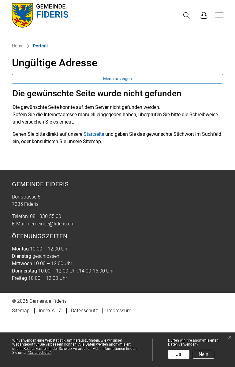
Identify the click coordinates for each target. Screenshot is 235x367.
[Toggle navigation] (218, 15)
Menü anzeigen (117, 126)
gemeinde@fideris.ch (50, 271)
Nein (203, 354)
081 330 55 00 (45, 264)
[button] (187, 15)
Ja (178, 354)
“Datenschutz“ (39, 352)
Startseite (94, 182)
